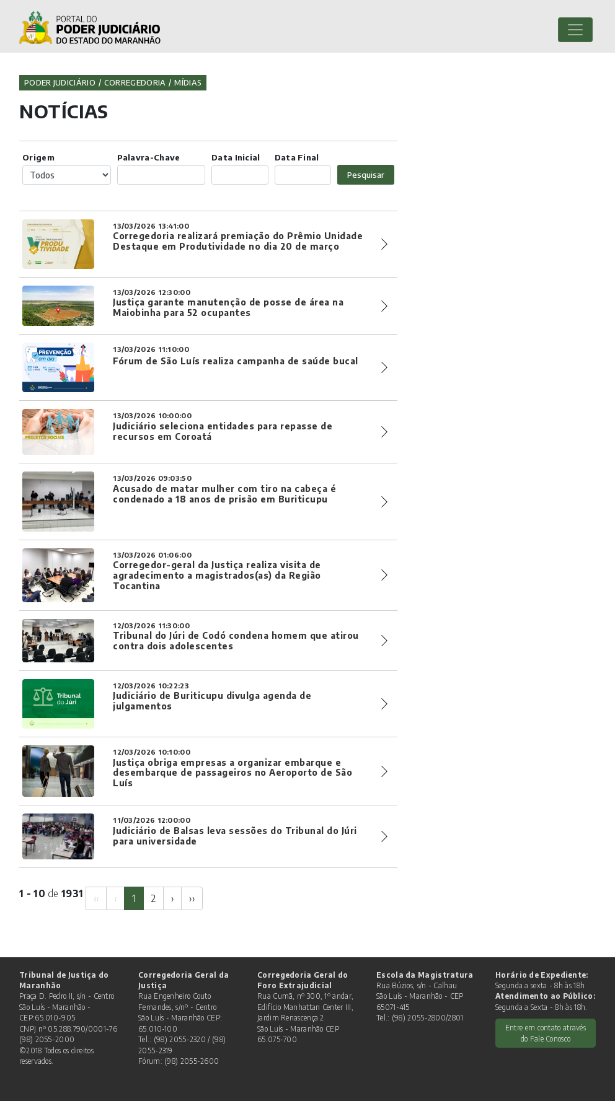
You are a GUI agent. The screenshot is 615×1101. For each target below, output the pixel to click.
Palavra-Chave (148, 157)
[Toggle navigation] (575, 29)
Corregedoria (135, 82)
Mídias (187, 82)
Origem (38, 157)
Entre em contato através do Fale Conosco (545, 1033)
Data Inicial (235, 157)
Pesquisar (365, 174)
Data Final (297, 157)
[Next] (172, 898)
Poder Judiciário (59, 82)
